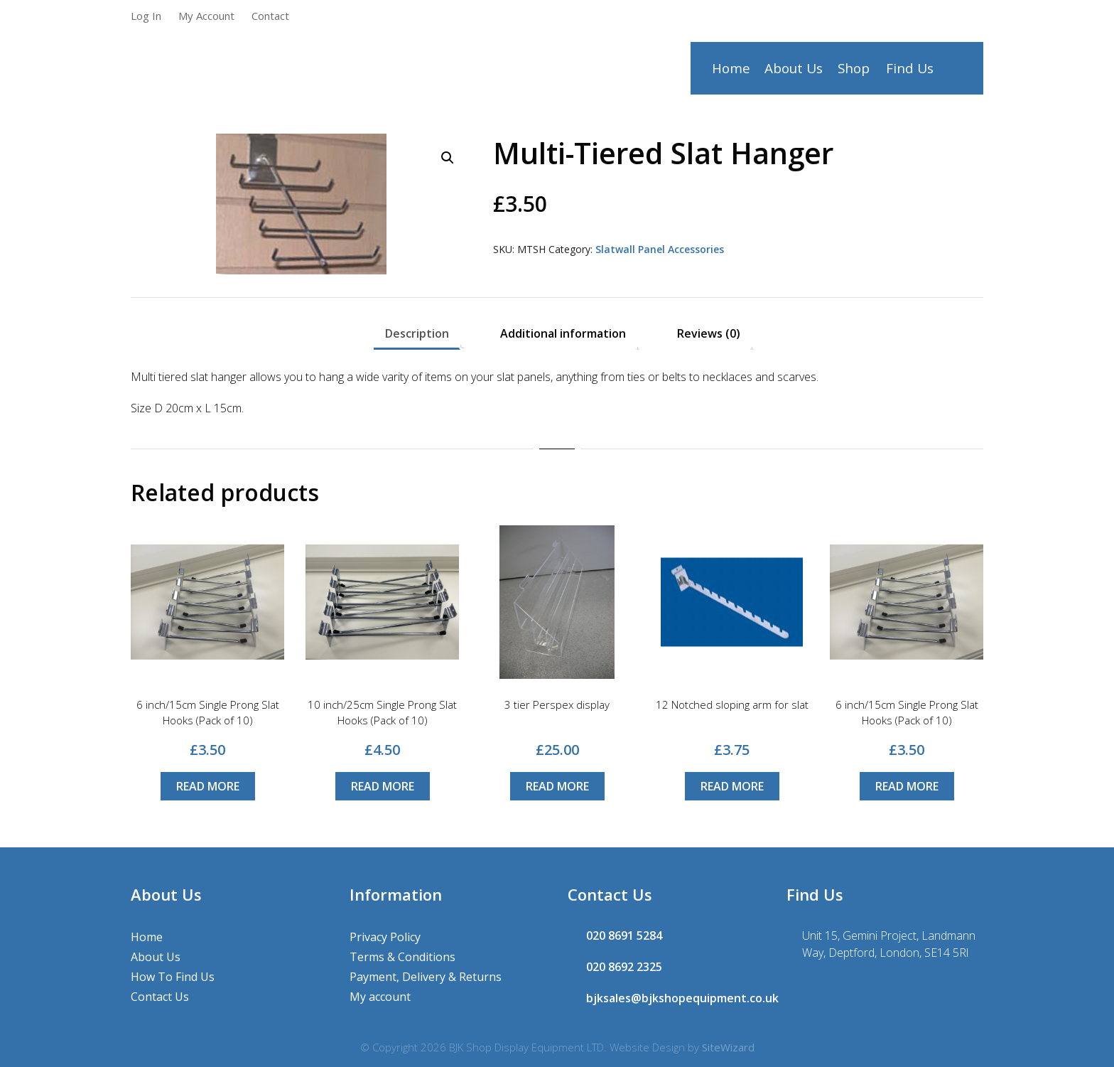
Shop (855, 72)
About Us (794, 72)
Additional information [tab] (563, 333)
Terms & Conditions (402, 957)
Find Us (910, 72)
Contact (270, 16)
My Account (206, 16)
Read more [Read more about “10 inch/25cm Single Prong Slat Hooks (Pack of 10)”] (382, 786)
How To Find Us (173, 977)
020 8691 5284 (624, 935)
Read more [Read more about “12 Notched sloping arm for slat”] (732, 786)
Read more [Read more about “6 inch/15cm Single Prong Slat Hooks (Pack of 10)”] (207, 786)
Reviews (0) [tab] (708, 333)
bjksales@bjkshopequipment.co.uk (682, 998)
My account (380, 996)
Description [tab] (417, 333)
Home (730, 72)
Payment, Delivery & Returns (426, 977)
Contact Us (160, 996)
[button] (447, 158)
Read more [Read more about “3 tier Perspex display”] (557, 786)
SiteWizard (728, 1047)
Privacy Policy (385, 937)
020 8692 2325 (624, 967)
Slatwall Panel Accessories (659, 249)
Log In (146, 16)
